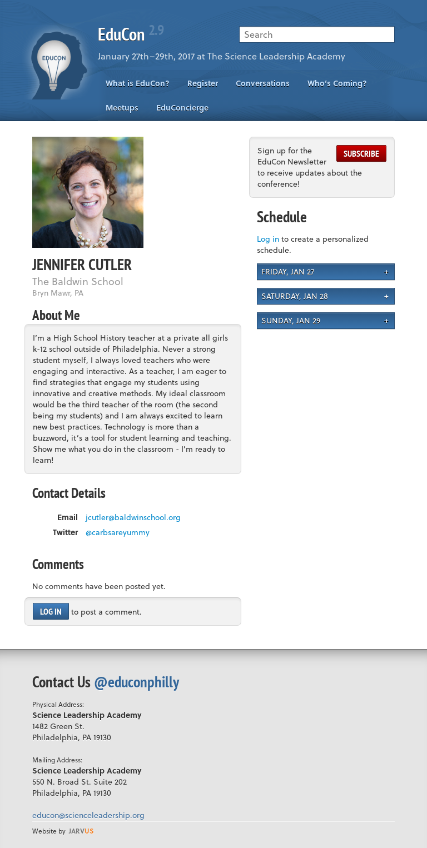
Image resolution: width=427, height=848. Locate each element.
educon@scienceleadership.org (88, 815)
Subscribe (361, 153)
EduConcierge (182, 107)
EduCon (130, 34)
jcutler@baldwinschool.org (133, 517)
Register (202, 83)
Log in (51, 611)
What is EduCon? (138, 83)
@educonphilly (136, 681)
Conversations (263, 83)
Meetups (122, 107)
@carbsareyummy (118, 532)
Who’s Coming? (337, 83)
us (81, 831)
